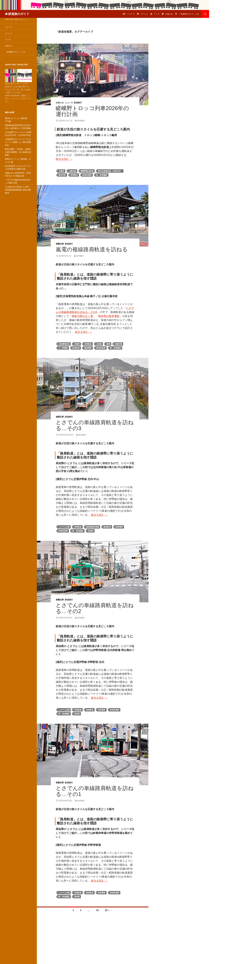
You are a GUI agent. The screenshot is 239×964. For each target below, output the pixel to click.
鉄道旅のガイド (18, 14)
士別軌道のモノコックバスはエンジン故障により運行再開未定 (18, 142)
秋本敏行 (81, 121)
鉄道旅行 (78, 102)
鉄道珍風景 (87, 175)
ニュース (130, 14)
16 (97, 910)
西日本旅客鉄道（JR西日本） (110, 171)
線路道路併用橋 (92, 527)
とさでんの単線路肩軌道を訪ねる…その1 (95, 791)
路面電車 (88, 348)
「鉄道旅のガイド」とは (189, 14)
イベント (144, 14)
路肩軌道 (76, 348)
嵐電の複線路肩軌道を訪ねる (92, 249)
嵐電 (108, 344)
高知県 (90, 531)
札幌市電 (118, 344)
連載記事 (60, 244)
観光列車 (62, 175)
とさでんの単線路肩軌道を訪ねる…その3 (95, 425)
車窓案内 (74, 175)
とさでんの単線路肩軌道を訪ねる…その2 (95, 608)
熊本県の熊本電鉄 (109, 316)
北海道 (99, 344)
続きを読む (64, 159)
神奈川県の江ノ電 (82, 316)
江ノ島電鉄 (63, 348)
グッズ (156, 14)
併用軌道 (88, 344)
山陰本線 (72, 171)
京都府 (61, 171)
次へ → (109, 910)
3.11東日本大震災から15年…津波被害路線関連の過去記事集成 (18, 190)
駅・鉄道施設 (101, 175)
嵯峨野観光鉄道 (87, 171)
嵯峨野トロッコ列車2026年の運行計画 (92, 111)
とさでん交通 (64, 527)
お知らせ (169, 14)
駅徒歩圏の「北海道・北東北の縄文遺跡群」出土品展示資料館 (18, 152)
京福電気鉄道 (64, 344)
